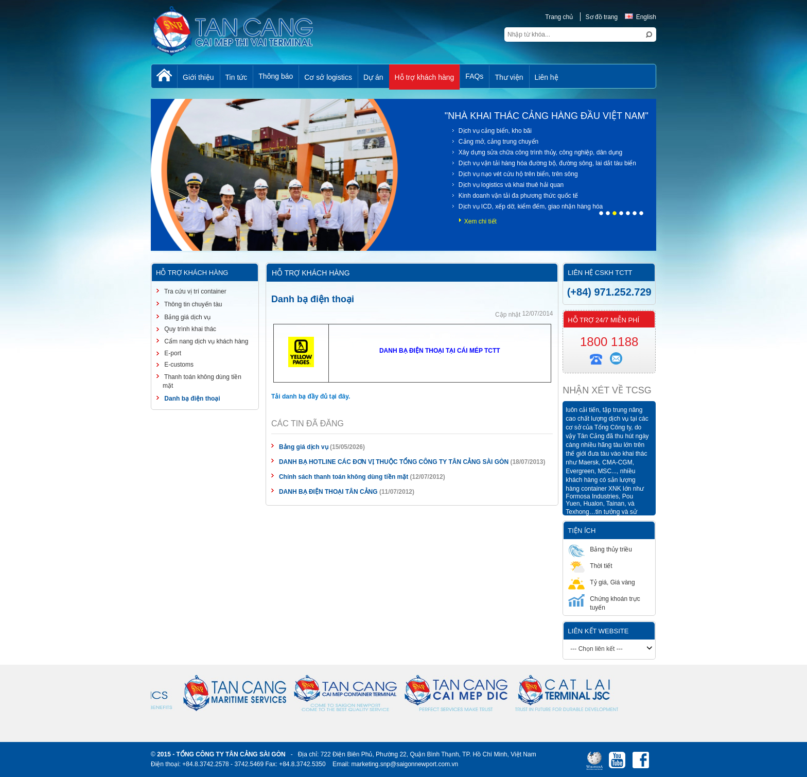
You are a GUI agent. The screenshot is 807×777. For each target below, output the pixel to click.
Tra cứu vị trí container (194, 291)
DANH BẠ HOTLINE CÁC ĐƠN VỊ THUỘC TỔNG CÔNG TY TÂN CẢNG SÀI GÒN (393, 461)
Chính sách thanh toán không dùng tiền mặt (343, 476)
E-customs (178, 364)
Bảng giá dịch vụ (303, 447)
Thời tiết (590, 565)
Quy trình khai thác (189, 329)
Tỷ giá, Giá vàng (601, 582)
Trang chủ (559, 17)
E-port (172, 353)
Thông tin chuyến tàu (192, 304)
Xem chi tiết (480, 221)
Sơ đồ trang (602, 17)
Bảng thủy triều (600, 549)
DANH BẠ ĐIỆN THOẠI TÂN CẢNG (328, 491)
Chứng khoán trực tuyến (604, 602)
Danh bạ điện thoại (191, 398)
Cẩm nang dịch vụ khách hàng (205, 341)
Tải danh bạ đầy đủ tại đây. (310, 396)
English (640, 17)
